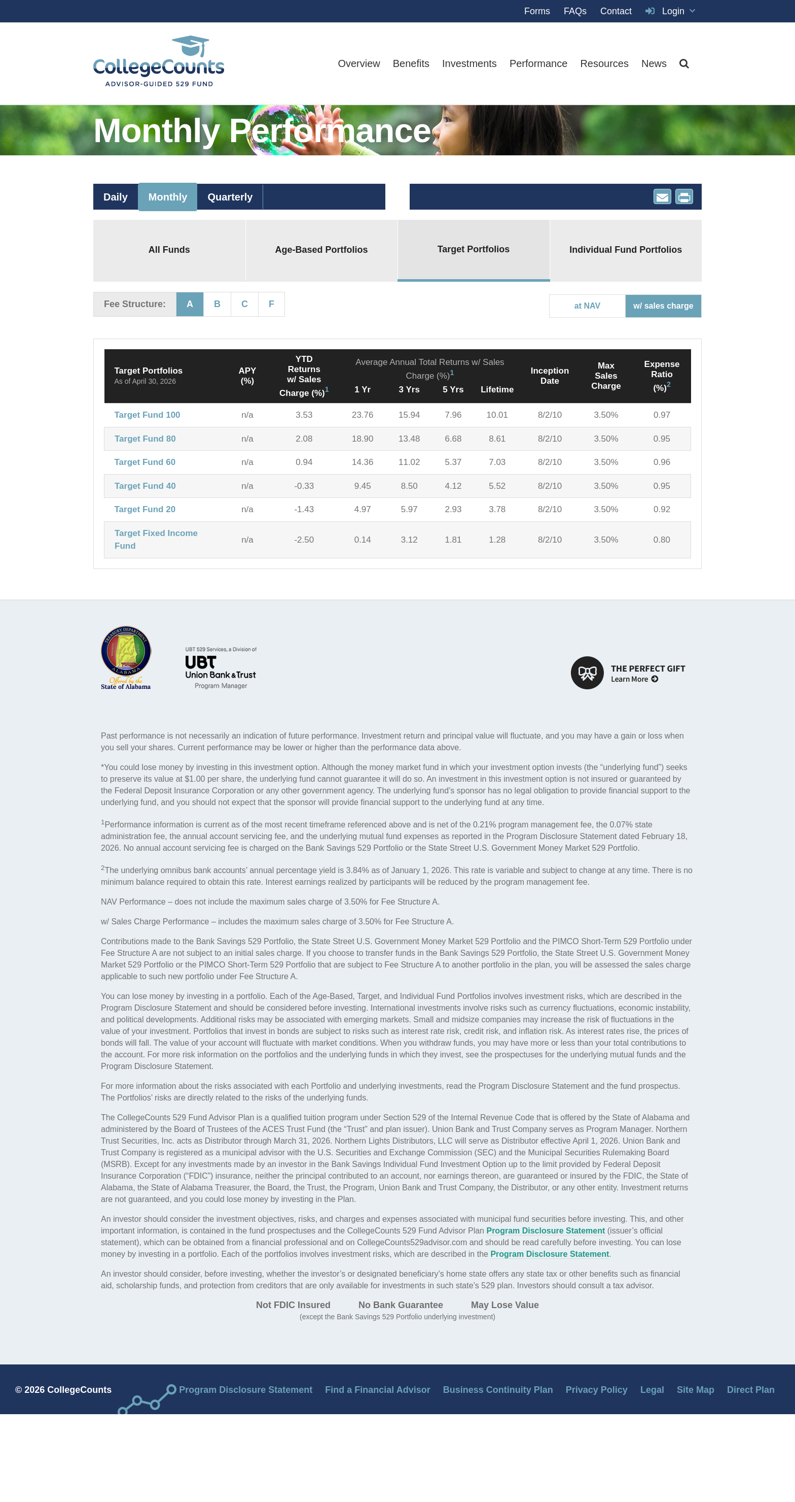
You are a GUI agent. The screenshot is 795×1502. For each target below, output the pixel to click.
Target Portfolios (474, 249)
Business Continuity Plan (498, 1390)
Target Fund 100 (147, 415)
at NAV (587, 306)
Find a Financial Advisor (377, 1390)
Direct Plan (751, 1390)
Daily (115, 197)
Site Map (695, 1390)
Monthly (168, 197)
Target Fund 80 (145, 439)
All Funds (169, 250)
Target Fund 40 (145, 486)
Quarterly (229, 197)
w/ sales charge (663, 306)
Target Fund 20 (145, 509)
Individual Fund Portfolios (625, 250)
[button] (684, 63)
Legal (652, 1390)
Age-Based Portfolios (321, 250)
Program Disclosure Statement (545, 1230)
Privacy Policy (597, 1390)
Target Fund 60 (145, 462)
